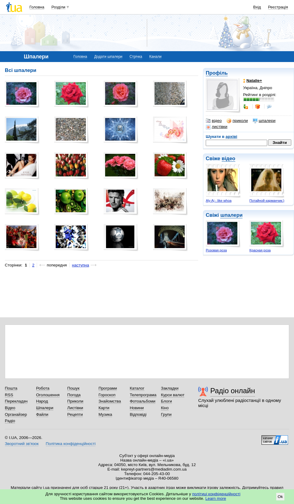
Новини (137, 408)
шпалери (264, 120)
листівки (216, 126)
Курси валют (172, 395)
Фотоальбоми (142, 401)
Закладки (169, 388)
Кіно (165, 408)
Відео (10, 408)
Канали (155, 56)
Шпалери (44, 408)
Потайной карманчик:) (266, 200)
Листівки (75, 408)
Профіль (217, 73)
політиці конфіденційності (216, 494)
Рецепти (75, 414)
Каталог (137, 388)
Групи (166, 414)
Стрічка (136, 56)
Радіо (10, 420)
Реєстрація (278, 7)
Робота (42, 388)
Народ (42, 401)
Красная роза (260, 250)
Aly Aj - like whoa (218, 200)
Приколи (75, 401)
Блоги (166, 401)
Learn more (215, 498)
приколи (237, 120)
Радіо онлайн (232, 391)
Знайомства (110, 401)
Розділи (58, 7)
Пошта (11, 388)
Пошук (73, 388)
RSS (9, 395)
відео (214, 120)
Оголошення (48, 395)
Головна (37, 7)
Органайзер (16, 414)
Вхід (257, 7)
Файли (42, 414)
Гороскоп (107, 395)
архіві (231, 136)
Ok (280, 496)
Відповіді (138, 414)
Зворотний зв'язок (22, 443)
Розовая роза (216, 250)
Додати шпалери (108, 56)
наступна (80, 265)
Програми (108, 388)
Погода (73, 395)
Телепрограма (143, 395)
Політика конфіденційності (70, 443)
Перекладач (16, 401)
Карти (104, 408)
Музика (105, 414)
